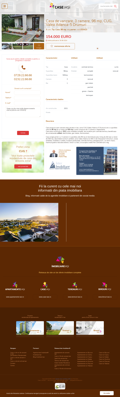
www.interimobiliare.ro (86, 169)
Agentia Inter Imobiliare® (41, 352)
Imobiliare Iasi (37, 354)
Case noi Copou (104, 354)
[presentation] (23, 123)
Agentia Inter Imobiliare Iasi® (62, 378)
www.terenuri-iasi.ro (75, 297)
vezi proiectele (23, 166)
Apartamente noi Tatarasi (85, 365)
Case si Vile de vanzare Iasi (63, 356)
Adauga (88, 6)
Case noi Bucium (104, 352)
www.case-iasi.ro (45, 297)
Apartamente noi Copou (84, 357)
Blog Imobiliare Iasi (39, 357)
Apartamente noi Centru (84, 354)
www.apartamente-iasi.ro (15, 297)
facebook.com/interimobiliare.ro (89, 170)
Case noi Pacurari (104, 361)
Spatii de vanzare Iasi (61, 358)
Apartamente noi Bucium (85, 352)
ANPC (66, 380)
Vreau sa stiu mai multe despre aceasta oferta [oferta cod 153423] (23, 111)
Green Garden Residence (62, 362)
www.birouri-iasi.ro (105, 297)
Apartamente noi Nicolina (85, 361)
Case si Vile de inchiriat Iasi (63, 368)
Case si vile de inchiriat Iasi (18, 361)
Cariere (12, 365)
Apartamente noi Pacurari (85, 363)
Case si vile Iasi (42, 380)
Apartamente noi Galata (84, 359)
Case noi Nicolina (104, 359)
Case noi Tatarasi (104, 363)
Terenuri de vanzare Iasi (62, 360)
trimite (23, 133)
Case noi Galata (104, 357)
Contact (12, 363)
